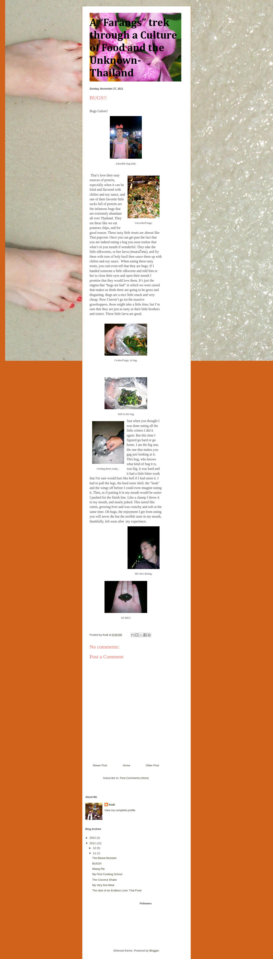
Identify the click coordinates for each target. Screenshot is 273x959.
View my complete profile (120, 810)
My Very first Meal (103, 885)
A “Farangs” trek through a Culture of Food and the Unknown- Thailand (133, 48)
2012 (93, 837)
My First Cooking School (107, 874)
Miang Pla (98, 868)
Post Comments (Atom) (134, 778)
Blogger (154, 950)
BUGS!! (97, 863)
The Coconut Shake (104, 879)
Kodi (112, 804)
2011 (93, 843)
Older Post (152, 765)
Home (126, 765)
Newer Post (100, 765)
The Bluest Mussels (104, 858)
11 (95, 853)
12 (95, 848)
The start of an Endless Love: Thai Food (116, 890)
